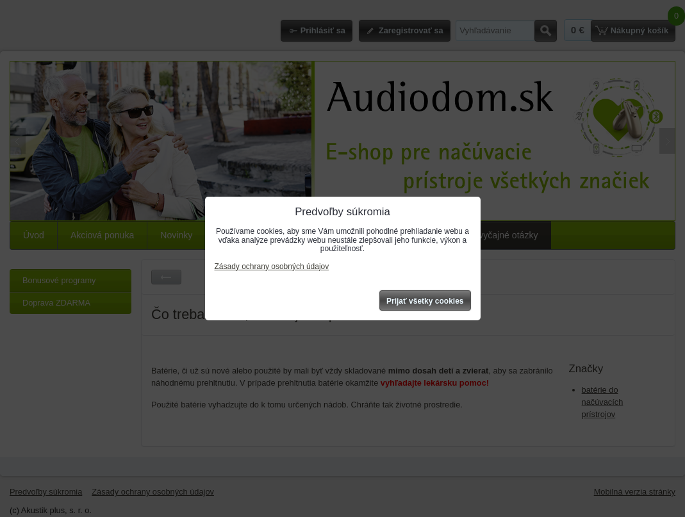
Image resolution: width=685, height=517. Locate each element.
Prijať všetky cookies (425, 301)
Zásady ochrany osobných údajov (272, 266)
